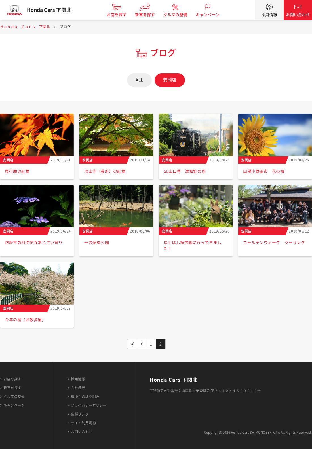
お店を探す (120, 15)
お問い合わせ (298, 15)
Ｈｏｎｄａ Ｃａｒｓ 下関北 (25, 26)
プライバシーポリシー (89, 405)
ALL (139, 80)
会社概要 (78, 387)
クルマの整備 (179, 15)
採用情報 (269, 15)
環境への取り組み (85, 396)
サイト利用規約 (83, 423)
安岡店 (169, 80)
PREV (141, 344)
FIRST (132, 344)
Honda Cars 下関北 (52, 10)
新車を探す (148, 15)
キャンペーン (211, 15)
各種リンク (80, 414)
